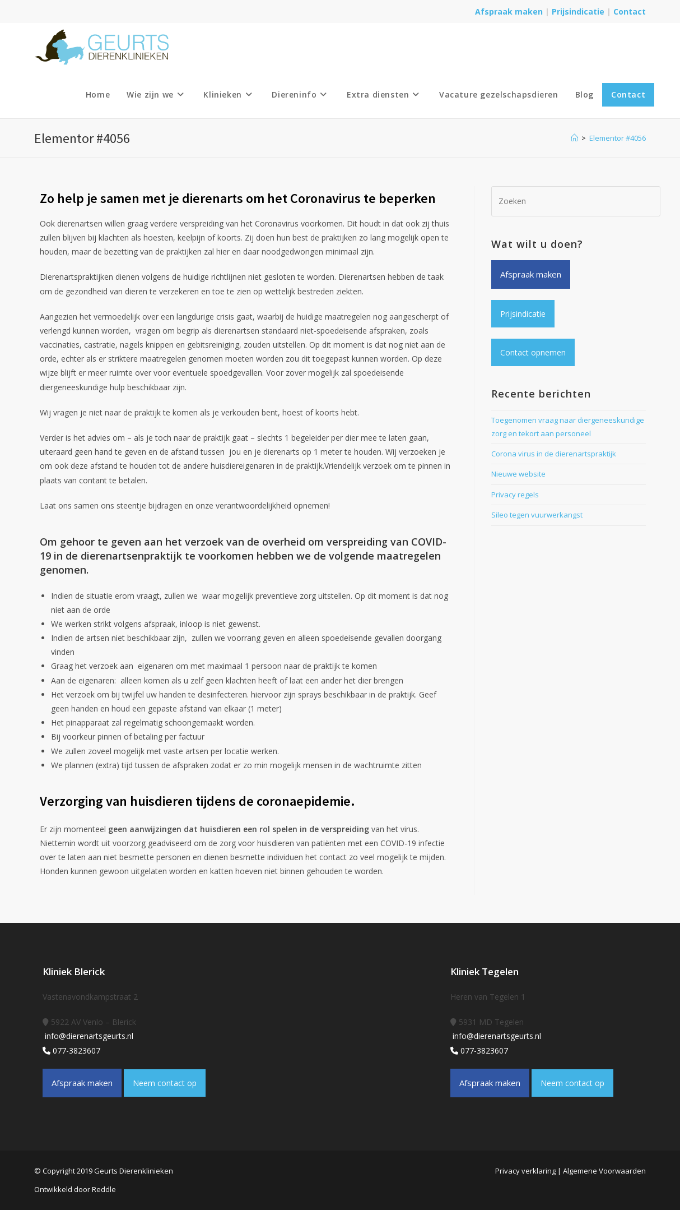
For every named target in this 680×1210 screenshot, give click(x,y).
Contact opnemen (533, 352)
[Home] (574, 138)
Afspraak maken (509, 11)
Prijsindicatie (579, 11)
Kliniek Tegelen (484, 971)
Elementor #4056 (617, 138)
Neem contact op (165, 1083)
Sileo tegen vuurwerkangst (537, 515)
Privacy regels (515, 494)
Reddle (104, 1189)
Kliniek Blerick (74, 971)
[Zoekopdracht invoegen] (575, 201)
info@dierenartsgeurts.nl (88, 1036)
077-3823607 (71, 1050)
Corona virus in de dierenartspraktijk (553, 454)
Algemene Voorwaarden (604, 1171)
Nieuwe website (518, 474)
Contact (629, 11)
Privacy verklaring (525, 1171)
